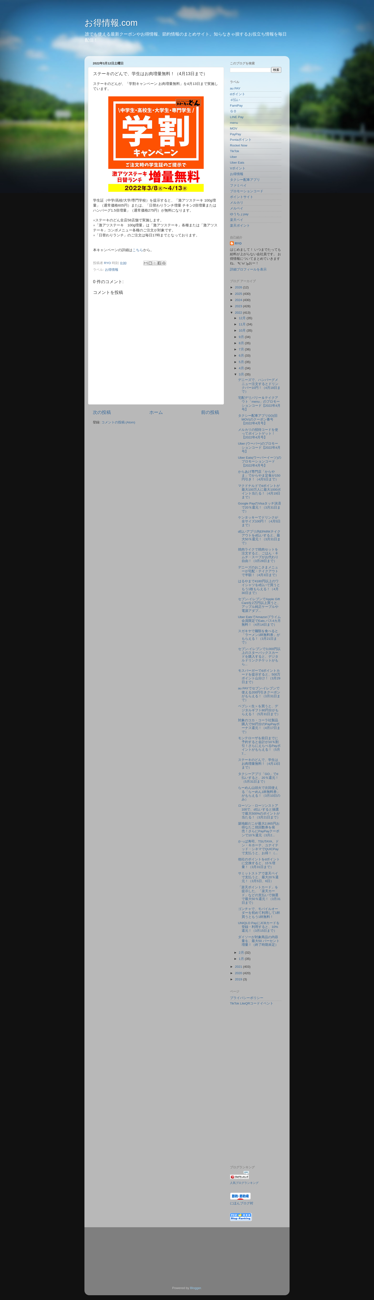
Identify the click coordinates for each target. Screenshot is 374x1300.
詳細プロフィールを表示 (248, 269)
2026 (239, 287)
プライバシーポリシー (246, 998)
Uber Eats (237, 162)
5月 (242, 362)
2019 (239, 979)
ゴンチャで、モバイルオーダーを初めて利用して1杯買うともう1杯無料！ (259, 912)
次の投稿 (102, 412)
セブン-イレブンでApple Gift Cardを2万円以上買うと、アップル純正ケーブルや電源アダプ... (259, 605)
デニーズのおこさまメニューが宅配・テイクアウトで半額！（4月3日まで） (258, 571)
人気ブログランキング (244, 1183)
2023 (239, 306)
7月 (242, 349)
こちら (137, 250)
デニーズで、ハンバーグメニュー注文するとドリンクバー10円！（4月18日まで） (259, 385)
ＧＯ (233, 111)
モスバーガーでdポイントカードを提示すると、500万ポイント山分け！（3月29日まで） (259, 676)
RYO (238, 243)
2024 (239, 300)
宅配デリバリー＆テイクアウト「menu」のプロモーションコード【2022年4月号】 (259, 403)
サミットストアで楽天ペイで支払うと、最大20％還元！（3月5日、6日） (258, 877)
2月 (242, 952)
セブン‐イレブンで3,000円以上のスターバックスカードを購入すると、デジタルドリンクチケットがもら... (259, 656)
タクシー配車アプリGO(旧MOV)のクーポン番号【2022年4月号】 (258, 419)
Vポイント (237, 168)
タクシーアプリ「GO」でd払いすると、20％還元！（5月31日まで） (258, 777)
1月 (242, 959)
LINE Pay (237, 117)
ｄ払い (235, 100)
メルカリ (236, 202)
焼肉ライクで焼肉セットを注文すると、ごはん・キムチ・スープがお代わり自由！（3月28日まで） (258, 555)
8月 (242, 343)
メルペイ (236, 208)
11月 (243, 324)
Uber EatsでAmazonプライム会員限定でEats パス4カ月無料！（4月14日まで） (259, 620)
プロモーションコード (246, 191)
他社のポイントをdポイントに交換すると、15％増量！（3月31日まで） (259, 863)
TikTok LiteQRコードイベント (251, 1003)
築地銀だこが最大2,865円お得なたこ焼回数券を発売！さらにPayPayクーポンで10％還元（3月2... (259, 829)
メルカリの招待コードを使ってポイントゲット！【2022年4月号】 (258, 433)
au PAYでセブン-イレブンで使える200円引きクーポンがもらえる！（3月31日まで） (259, 694)
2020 (239, 973)
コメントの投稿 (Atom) (118, 422)
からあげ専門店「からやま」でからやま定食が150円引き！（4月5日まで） (259, 475)
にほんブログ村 (241, 1203)
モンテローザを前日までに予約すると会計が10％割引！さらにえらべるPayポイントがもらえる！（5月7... (259, 745)
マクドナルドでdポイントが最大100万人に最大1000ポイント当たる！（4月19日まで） (259, 491)
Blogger (195, 1288)
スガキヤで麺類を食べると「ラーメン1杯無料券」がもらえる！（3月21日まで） (259, 637)
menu (234, 123)
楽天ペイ (236, 220)
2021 (239, 966)
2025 (239, 294)
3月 (242, 374)
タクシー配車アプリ (245, 180)
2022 (239, 312)
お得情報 (111, 269)
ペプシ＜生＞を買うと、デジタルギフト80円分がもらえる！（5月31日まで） (259, 710)
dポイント (237, 94)
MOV (233, 128)
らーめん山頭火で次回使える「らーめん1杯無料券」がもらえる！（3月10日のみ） (259, 793)
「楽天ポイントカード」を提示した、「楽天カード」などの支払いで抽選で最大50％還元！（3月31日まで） (259, 895)
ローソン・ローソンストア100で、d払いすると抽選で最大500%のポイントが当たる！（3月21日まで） (259, 811)
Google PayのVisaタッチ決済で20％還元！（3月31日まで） (259, 507)
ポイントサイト (241, 197)
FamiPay (236, 105)
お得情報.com (111, 23)
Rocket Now (238, 145)
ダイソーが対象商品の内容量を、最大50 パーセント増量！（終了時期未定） (259, 940)
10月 (243, 330)
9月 (242, 337)
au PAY (235, 88)
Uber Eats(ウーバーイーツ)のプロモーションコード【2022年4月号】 (259, 461)
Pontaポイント (241, 139)
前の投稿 (210, 412)
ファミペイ (238, 185)
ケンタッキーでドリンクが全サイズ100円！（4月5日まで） (259, 521)
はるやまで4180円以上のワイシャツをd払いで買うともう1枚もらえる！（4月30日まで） (259, 587)
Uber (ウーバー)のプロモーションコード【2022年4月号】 (259, 447)
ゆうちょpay (239, 214)
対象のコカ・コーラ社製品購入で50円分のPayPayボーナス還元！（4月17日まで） (259, 726)
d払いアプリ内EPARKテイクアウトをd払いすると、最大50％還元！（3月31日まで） (259, 537)
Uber (233, 157)
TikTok (234, 151)
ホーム (156, 412)
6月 (242, 355)
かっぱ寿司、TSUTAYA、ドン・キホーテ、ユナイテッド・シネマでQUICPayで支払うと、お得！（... (258, 847)
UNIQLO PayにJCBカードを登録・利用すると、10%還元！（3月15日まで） (259, 926)
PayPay (235, 134)
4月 (242, 368)
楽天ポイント (240, 225)
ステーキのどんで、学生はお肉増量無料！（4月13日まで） (259, 763)
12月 (243, 318)
